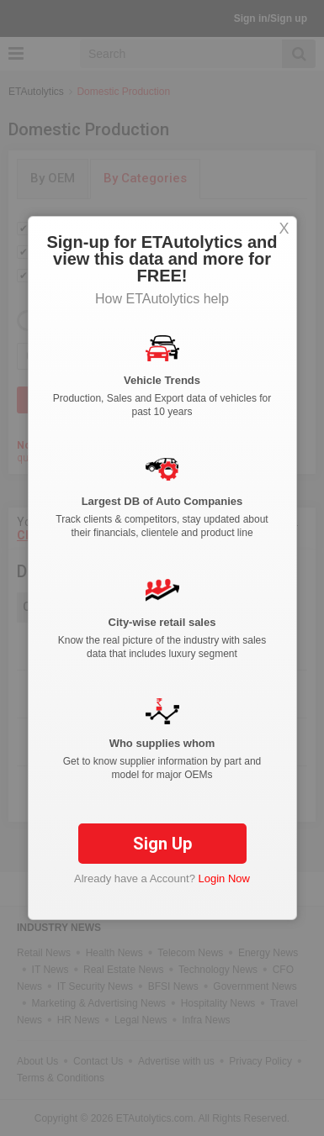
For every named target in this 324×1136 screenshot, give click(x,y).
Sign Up (162, 844)
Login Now (224, 878)
